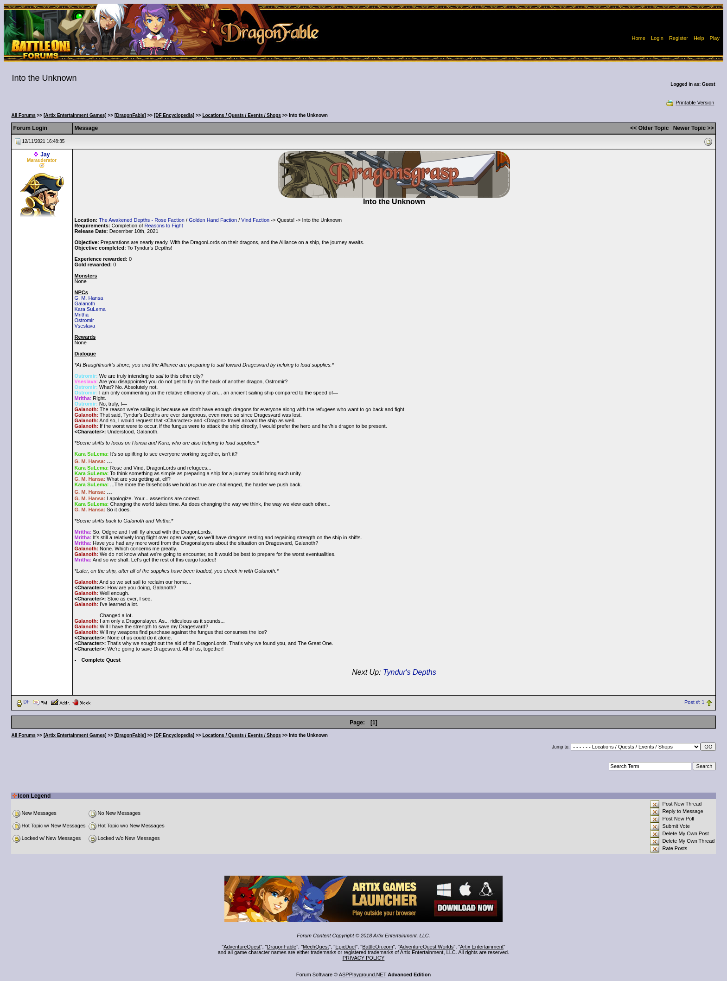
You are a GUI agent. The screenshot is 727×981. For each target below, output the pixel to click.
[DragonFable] (130, 115)
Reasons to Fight (164, 225)
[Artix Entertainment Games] (75, 115)
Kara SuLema (90, 309)
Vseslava (85, 326)
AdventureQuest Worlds (427, 946)
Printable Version (689, 102)
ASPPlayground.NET (363, 974)
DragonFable (282, 946)
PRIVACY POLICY (364, 958)
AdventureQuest (242, 946)
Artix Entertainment (482, 946)
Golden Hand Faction (213, 220)
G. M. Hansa (89, 298)
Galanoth (85, 303)
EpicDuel (345, 946)
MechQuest (316, 946)
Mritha (82, 314)
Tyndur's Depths (409, 672)
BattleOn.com (377, 946)
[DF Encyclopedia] (174, 115)
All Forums (24, 115)
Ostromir (84, 320)
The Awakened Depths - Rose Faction (142, 220)
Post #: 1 (694, 702)
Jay (45, 154)
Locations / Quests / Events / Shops (241, 115)
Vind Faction (255, 220)
